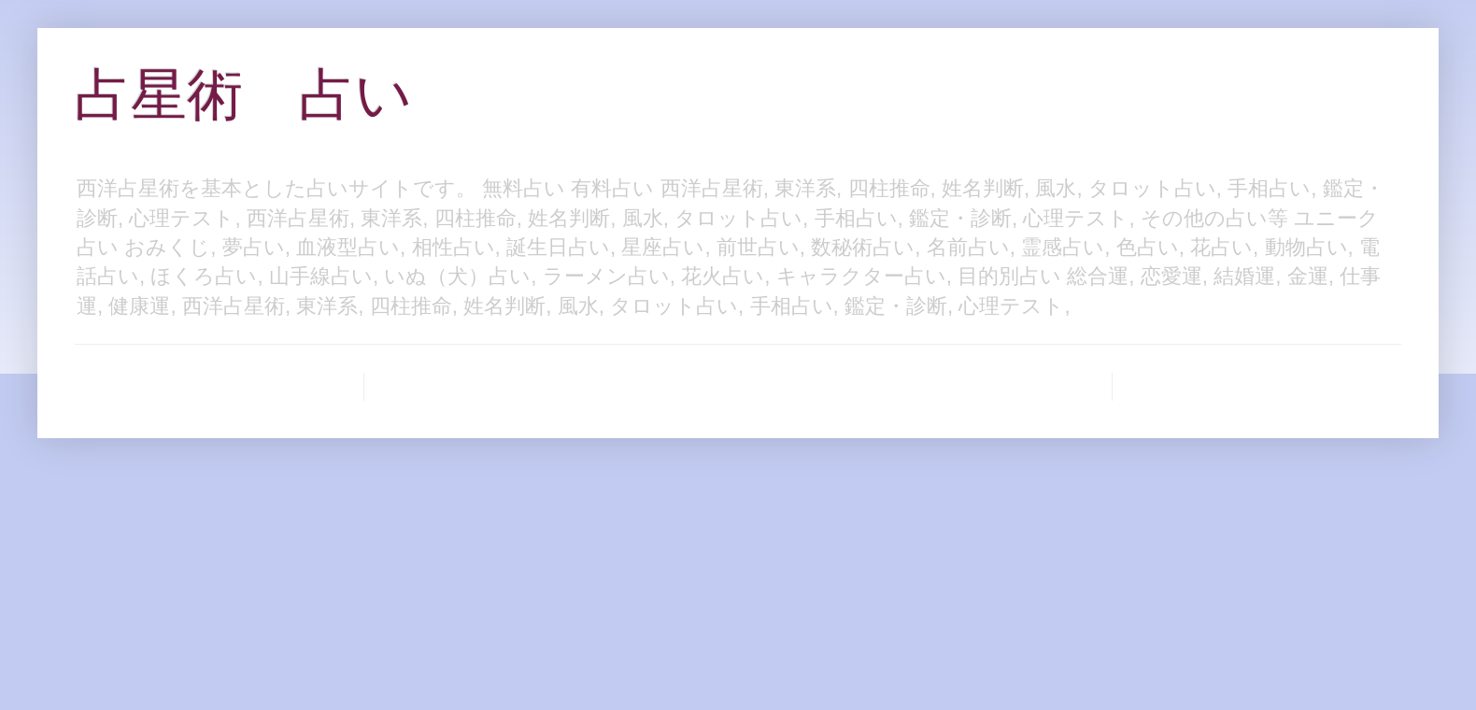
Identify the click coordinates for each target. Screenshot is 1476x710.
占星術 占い (243, 95)
